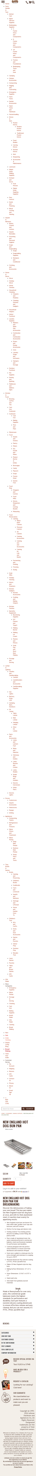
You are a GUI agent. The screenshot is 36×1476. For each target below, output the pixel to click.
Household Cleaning (12, 291)
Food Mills (14, 497)
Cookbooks (16, 885)
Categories (18, 1332)
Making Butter (15, 629)
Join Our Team (18, 1336)
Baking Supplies (15, 421)
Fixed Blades (15, 141)
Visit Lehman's (18, 1346)
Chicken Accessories (13, 79)
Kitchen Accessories (16, 593)
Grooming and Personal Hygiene (12, 239)
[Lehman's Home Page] (15, 1)
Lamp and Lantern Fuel (15, 743)
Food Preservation (13, 516)
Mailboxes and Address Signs (12, 387)
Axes (14, 154)
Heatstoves (13, 807)
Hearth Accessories (13, 804)
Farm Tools (11, 98)
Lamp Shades (15, 771)
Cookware (12, 414)
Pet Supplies (11, 374)
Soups (15, 473)
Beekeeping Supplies (12, 26)
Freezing (15, 567)
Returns (11, 1071)
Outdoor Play (15, 949)
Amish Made (11, 1016)
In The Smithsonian (18, 1342)
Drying (15, 570)
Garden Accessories (13, 102)
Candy (15, 468)
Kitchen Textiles (11, 607)
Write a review (9, 1129)
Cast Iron (14, 417)
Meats (15, 446)
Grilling (11, 813)
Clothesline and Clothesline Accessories (16, 336)
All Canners (19, 533)
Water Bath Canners (19, 522)
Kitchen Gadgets (11, 590)
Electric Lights (11, 794)
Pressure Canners (19, 528)
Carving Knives (15, 146)
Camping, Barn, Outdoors (12, 705)
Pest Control (11, 198)
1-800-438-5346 (7, 1100)
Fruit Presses (15, 184)
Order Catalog (7, 1039)
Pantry (15, 443)
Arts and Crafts (15, 924)
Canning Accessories (20, 537)
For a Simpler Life (18, 1349)
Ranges (11, 810)
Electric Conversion (16, 784)
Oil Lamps (11, 710)
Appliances (8, 816)
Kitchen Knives (15, 150)
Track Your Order (7, 1055)
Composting (13, 83)
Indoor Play (15, 945)
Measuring (16, 511)
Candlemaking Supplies (17, 687)
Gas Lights (11, 693)
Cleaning (12, 1003)
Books (11, 872)
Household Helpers (12, 310)
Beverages (16, 465)
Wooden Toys (15, 954)
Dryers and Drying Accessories (16, 344)
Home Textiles (11, 286)
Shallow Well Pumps (15, 850)
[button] (18, 1146)
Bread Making (11, 1028)
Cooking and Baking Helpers (15, 600)
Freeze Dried (15, 477)
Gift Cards (11, 975)
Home (7, 4)
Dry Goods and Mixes (15, 451)
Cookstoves (13, 800)
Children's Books (16, 881)
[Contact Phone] (27, 2)
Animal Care (11, 15)
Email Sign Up (11, 1092)
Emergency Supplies (12, 93)
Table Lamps (15, 714)
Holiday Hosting (11, 579)
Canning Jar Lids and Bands (19, 553)
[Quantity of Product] (17, 1178)
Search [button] (28, 1109)
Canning (15, 519)
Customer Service (18, 1339)
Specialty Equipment (12, 612)
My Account (11, 1065)
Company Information (18, 1353)
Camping (12, 76)
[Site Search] (33, 2)
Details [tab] (18, 1288)
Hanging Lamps (15, 723)
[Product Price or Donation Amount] (12, 1173)
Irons (14, 350)
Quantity (7, 1178)
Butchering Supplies (16, 616)
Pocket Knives (15, 124)
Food (10, 435)
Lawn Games (11, 959)
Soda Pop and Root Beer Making (15, 650)
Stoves (7, 798)
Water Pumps (11, 839)
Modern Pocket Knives (19, 128)
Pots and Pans (14, 427)
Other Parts (15, 788)
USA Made (7, 980)
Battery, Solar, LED (11, 698)
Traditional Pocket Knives (20, 135)
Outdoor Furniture (12, 369)
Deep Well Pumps (15, 843)
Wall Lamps (15, 719)
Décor (11, 278)
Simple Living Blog (7, 1044)
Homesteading (14, 114)
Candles (15, 677)
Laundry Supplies (11, 320)
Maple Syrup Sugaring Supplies (15, 191)
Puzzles (11, 963)
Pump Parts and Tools (15, 857)
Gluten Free (15, 482)
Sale (6, 1035)
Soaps (15, 251)
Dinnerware (12, 432)
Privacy (11, 1083)
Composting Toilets (13, 819)
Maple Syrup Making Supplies (11, 172)
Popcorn (15, 471)
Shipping (11, 1069)
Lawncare (12, 167)
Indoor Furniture (12, 315)
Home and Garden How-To (15, 911)
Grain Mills (10, 574)
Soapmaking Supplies (17, 254)
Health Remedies (12, 233)
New (6, 1033)
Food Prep (10, 487)
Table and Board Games (11, 968)
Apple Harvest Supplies (11, 20)
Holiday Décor (11, 282)
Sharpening (16, 157)
